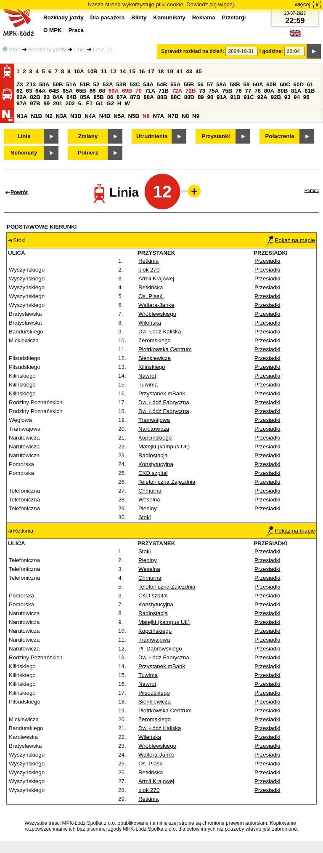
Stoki (144, 517)
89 (201, 97)
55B (189, 84)
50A (44, 84)
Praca (76, 30)
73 (202, 91)
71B (164, 91)
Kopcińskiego (155, 437)
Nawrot (147, 376)
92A (262, 97)
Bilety (138, 17)
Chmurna (150, 491)
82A (21, 97)
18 (161, 71)
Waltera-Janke (156, 305)
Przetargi (234, 17)
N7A (158, 116)
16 (142, 71)
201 (57, 103)
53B (121, 84)
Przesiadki (267, 261)
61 (310, 84)
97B (35, 103)
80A (269, 91)
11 (104, 71)
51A (71, 84)
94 (297, 97)
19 (170, 71)
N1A (22, 116)
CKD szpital (153, 473)
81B (309, 91)
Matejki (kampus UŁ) (164, 446)
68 (102, 91)
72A (177, 91)
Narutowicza (153, 429)
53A (108, 84)
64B (54, 91)
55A (175, 84)
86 (110, 97)
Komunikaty (169, 17)
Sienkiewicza (154, 358)
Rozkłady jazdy (47, 49)
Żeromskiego (154, 340)
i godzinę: (271, 51)
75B (227, 91)
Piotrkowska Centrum (165, 349)
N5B (133, 116)
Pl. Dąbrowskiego (160, 648)
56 (200, 84)
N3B (76, 116)
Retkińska (150, 287)
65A (67, 91)
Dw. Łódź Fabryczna (163, 402)
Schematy (24, 152)
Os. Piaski (151, 296)
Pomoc (311, 190)
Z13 (31, 84)
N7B (173, 116)
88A (148, 97)
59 (247, 84)
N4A (90, 116)
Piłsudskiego (154, 693)
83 (46, 97)
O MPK (52, 30)
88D (189, 97)
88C (176, 97)
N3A (61, 116)
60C (285, 84)
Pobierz (88, 152)
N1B (36, 116)
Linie (79, 49)
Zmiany (88, 136)
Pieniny (147, 508)
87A (121, 97)
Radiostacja (153, 455)
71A (150, 91)
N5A (119, 116)
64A (40, 91)
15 (132, 71)
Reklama (203, 17)
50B (58, 84)
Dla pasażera (107, 17)
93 (287, 97)
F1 (89, 103)
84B (71, 97)
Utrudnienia (151, 136)
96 (306, 97)
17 (151, 71)
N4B (105, 116)
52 (96, 84)
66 (93, 91)
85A (85, 97)
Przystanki (216, 136)
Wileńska (149, 323)
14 (123, 71)
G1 (99, 103)
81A (296, 91)
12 (113, 71)
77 (248, 91)
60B (271, 84)
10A (79, 71)
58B (235, 84)
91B (235, 97)
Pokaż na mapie (290, 240)
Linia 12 (103, 49)
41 (180, 71)
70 (138, 91)
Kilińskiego (151, 367)
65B (81, 91)
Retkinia (148, 261)
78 (257, 91)
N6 (146, 116)
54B (162, 84)
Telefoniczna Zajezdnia (167, 482)
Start (11, 49)
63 (29, 91)
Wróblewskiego (157, 314)
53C (135, 84)
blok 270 (148, 270)
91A (222, 97)
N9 (195, 116)
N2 (49, 116)
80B (283, 91)
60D (299, 84)
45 (199, 71)
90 (210, 97)
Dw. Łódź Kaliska (159, 331)
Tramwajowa (154, 420)
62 (19, 91)
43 (189, 71)
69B (127, 91)
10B (92, 71)
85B (98, 97)
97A (21, 103)
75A (214, 91)
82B (35, 97)
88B (162, 97)
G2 (110, 103)
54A (148, 84)
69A (114, 91)
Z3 (19, 84)
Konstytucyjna (155, 464)
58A (221, 84)
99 (46, 103)
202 (70, 103)
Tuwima (148, 384)
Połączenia (279, 136)
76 (239, 91)
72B (190, 91)
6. (80, 103)
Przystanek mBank (161, 393)
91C (249, 97)
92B (276, 97)
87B (135, 97)
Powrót (19, 192)
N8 (185, 116)
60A (258, 84)
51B (84, 84)
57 (210, 84)
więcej (302, 4)
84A (58, 97)
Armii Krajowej (156, 278)
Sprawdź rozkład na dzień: (192, 51)
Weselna (149, 499)
